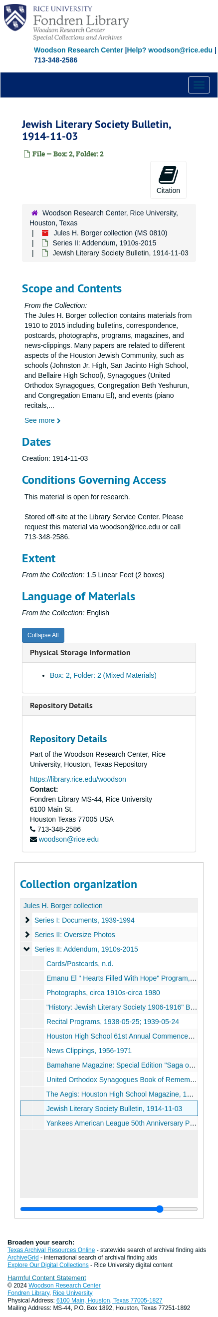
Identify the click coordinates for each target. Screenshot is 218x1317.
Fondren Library (28, 1293)
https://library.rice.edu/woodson (78, 779)
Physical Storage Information (80, 652)
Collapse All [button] (43, 635)
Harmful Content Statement (46, 1278)
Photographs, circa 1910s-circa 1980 (103, 993)
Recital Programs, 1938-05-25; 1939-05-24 (112, 1022)
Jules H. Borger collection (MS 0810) (110, 233)
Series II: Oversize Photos (74, 935)
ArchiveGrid (23, 1257)
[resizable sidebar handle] (109, 1209)
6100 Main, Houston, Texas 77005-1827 (109, 1300)
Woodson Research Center (78, 50)
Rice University (73, 1293)
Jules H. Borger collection (63, 906)
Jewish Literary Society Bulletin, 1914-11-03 (114, 1109)
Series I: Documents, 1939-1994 (84, 920)
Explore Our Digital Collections (48, 1265)
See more (42, 420)
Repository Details (61, 705)
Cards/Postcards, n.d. (80, 964)
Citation (168, 179)
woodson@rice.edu (69, 839)
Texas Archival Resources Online (51, 1250)
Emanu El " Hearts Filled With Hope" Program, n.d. (125, 978)
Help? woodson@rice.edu (170, 50)
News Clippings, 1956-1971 (89, 1051)
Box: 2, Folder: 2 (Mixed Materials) (103, 675)
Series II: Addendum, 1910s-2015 (104, 243)
